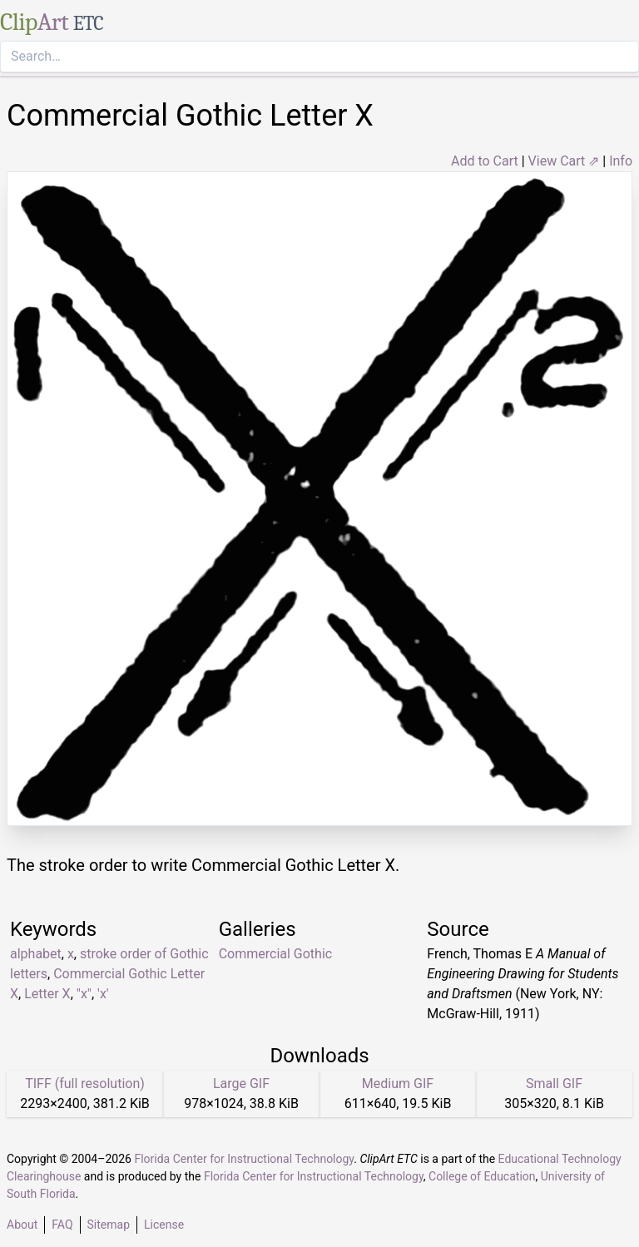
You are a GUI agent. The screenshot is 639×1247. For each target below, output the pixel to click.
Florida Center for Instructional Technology (244, 1158)
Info (620, 161)
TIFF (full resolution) (85, 1083)
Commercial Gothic (276, 954)
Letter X (47, 994)
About (22, 1224)
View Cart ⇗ (564, 161)
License (164, 1224)
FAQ (62, 1224)
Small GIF (554, 1083)
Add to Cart (484, 161)
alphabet (36, 954)
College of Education (482, 1176)
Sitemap (108, 1224)
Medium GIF (397, 1083)
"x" (84, 994)
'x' (103, 994)
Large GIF (241, 1083)
